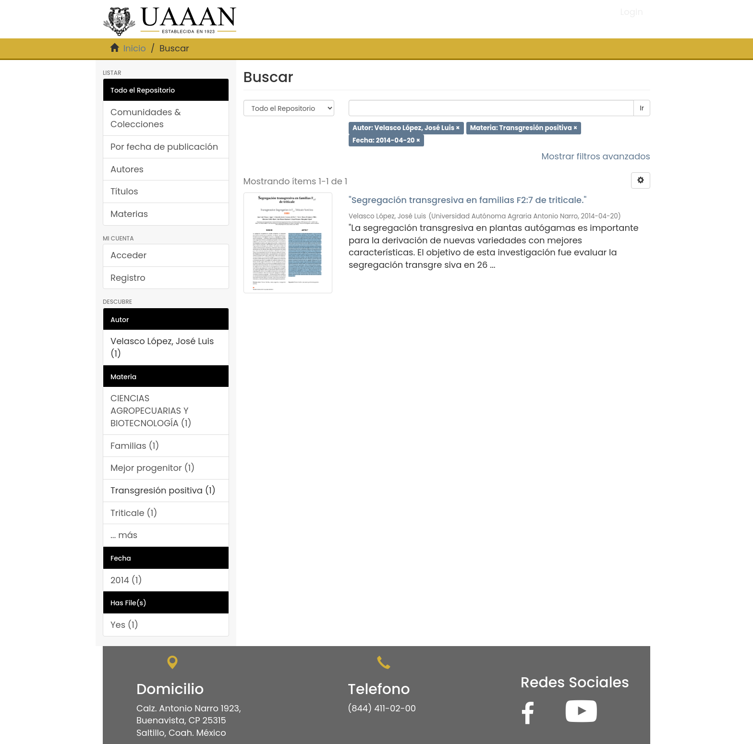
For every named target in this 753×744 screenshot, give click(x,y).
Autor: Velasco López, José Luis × (406, 127)
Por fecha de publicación (164, 147)
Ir (642, 108)
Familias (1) (134, 446)
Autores (127, 169)
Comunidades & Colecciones (145, 118)
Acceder (128, 255)
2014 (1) (126, 580)
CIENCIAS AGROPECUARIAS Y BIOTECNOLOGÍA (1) (151, 410)
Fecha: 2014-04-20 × (386, 139)
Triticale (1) (133, 513)
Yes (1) (124, 625)
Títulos (124, 191)
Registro (128, 278)
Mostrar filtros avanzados (595, 156)
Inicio (134, 48)
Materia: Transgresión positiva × (524, 127)
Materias (129, 214)
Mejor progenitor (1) (152, 468)
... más (123, 535)
